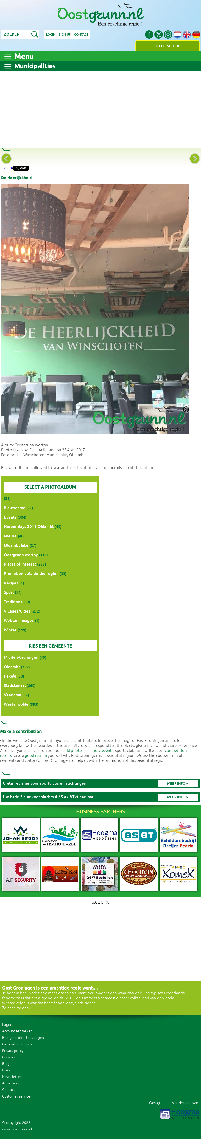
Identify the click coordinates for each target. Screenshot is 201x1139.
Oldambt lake (16, 545)
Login (50, 35)
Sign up (65, 35)
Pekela (10, 676)
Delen (7, 168)
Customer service (16, 1096)
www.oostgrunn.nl (17, 1129)
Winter (10, 629)
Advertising (11, 1083)
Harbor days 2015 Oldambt (29, 526)
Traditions (13, 601)
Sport (9, 592)
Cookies (8, 1057)
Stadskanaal (15, 685)
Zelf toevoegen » (16, 1008)
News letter (11, 1077)
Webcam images (19, 620)
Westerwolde (16, 704)
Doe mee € (167, 46)
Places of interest (20, 564)
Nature (10, 535)
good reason (36, 755)
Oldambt (12, 666)
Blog (6, 1064)
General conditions (17, 1044)
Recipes (11, 582)
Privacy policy (13, 1050)
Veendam (12, 694)
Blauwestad (14, 507)
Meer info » (177, 783)
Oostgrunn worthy (21, 554)
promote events (99, 750)
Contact (81, 35)
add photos (73, 750)
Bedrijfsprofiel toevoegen (23, 1037)
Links (6, 1070)
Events (10, 517)
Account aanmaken (17, 1031)
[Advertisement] (100, 107)
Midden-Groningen (21, 657)
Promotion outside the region (31, 573)
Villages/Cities (17, 611)
